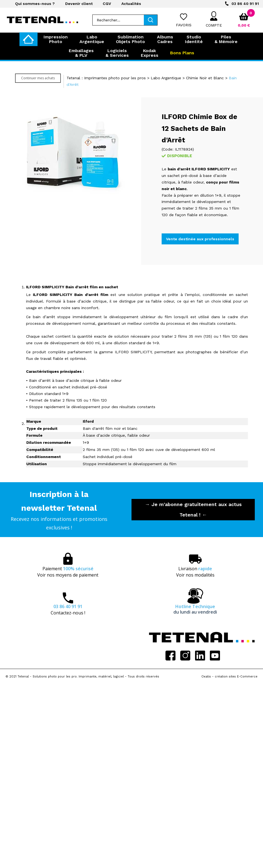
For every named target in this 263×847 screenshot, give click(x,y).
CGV (107, 3)
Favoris (183, 25)
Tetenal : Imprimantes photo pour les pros (106, 78)
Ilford (88, 421)
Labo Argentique (166, 78)
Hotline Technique (195, 609)
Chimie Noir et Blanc (205, 78)
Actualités (131, 3)
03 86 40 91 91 (245, 3)
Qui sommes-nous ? (35, 3)
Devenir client (79, 3)
